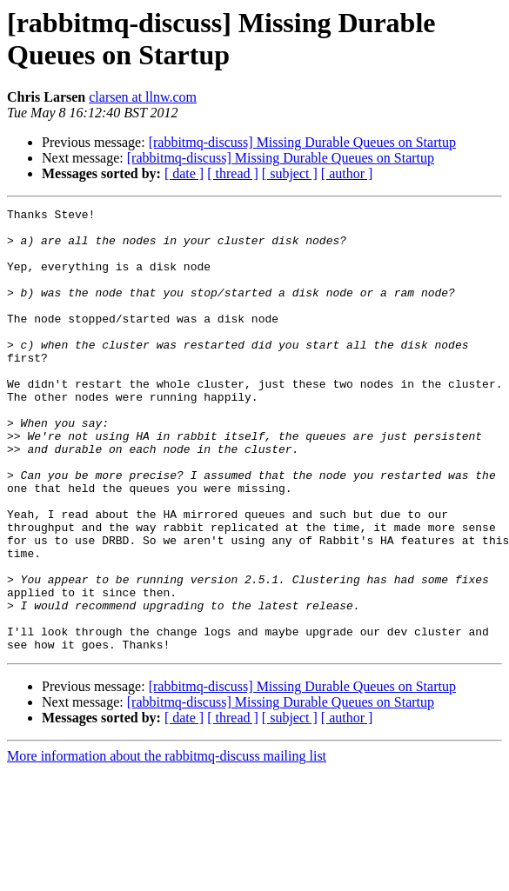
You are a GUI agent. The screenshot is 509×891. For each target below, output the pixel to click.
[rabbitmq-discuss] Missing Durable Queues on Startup (302, 142)
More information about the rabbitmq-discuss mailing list (166, 844)
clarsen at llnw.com (143, 97)
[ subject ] (290, 173)
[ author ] (347, 173)
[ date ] (184, 173)
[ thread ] (232, 173)
